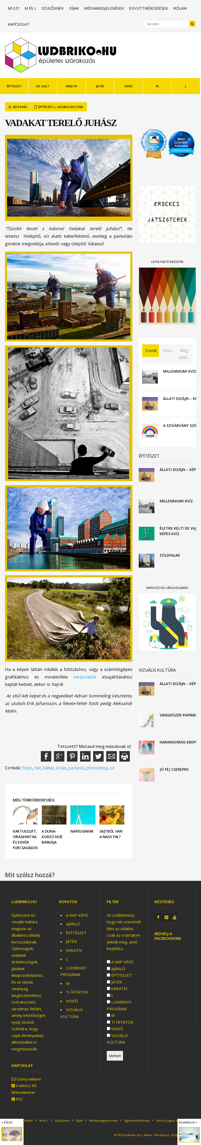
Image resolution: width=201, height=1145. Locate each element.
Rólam (180, 8)
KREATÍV (71, 86)
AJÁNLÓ (73, 923)
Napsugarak (82, 831)
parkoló (76, 768)
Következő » (188, 1122)
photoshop (97, 768)
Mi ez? (13, 8)
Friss (167, 350)
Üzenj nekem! (28, 1079)
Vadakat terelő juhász (60, 123)
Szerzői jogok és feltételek (174, 1120)
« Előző (7, 1122)
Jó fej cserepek (174, 769)
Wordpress (161, 1135)
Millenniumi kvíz (179, 371)
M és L (30, 8)
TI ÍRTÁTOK (77, 992)
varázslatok (84, 677)
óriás (61, 768)
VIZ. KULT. (43, 86)
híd (37, 768)
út (112, 768)
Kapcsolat (18, 24)
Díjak (74, 8)
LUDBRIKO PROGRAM (119, 1005)
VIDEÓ (128, 86)
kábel (48, 768)
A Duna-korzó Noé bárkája (52, 837)
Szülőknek (53, 8)
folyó (27, 768)
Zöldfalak (170, 555)
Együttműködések (148, 8)
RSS (19, 1098)
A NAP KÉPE (77, 915)
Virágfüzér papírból (180, 715)
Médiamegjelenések (104, 8)
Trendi (151, 350)
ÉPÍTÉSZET (14, 86)
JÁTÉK (100, 86)
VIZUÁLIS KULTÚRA (70, 107)
